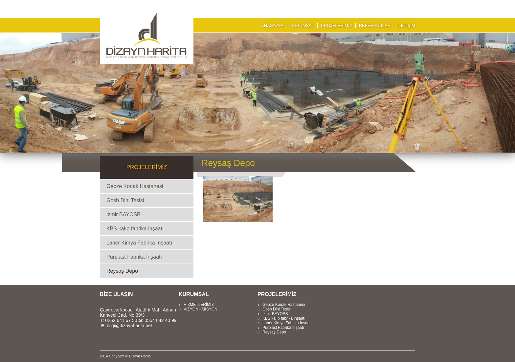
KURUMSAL (302, 25)
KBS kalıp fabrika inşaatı (135, 228)
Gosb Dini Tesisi (125, 200)
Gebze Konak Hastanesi (134, 186)
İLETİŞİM (406, 25)
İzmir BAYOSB (123, 214)
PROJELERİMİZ (336, 25)
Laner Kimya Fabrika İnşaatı (139, 242)
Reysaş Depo (122, 271)
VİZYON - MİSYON (200, 309)
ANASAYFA (272, 25)
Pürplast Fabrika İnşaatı (134, 257)
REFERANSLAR (375, 25)
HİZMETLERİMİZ (199, 304)
